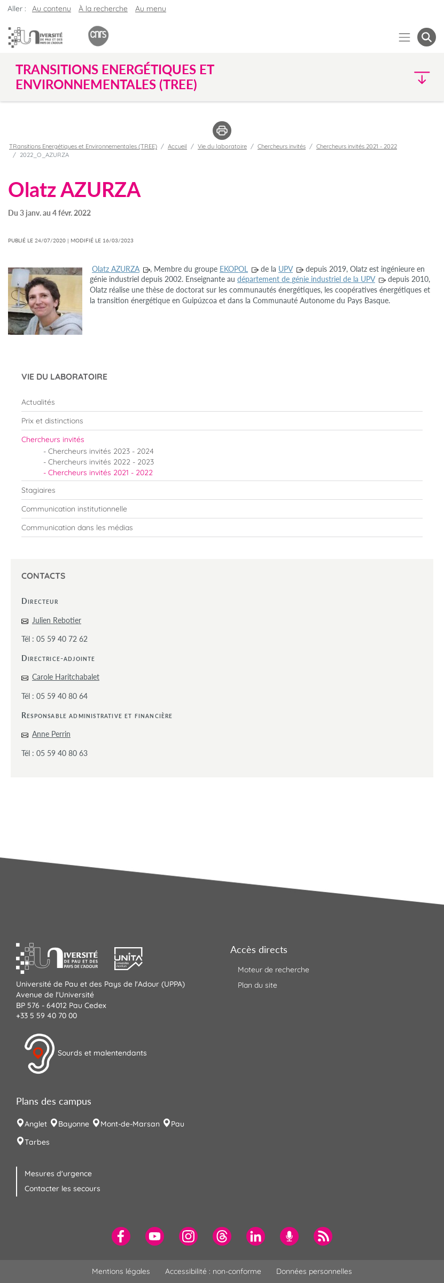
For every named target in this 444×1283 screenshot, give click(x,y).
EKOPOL (234, 268)
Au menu (150, 8)
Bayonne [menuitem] (73, 1124)
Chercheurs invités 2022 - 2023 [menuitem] (101, 462)
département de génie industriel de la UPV (306, 279)
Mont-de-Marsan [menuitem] (130, 1124)
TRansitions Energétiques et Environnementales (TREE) (83, 146)
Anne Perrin (51, 733)
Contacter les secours (62, 1188)
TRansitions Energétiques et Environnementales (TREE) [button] (114, 77)
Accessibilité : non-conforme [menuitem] (213, 1271)
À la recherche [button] (103, 8)
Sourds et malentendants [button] (85, 1054)
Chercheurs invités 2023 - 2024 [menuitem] (101, 451)
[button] (385, 77)
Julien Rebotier (56, 620)
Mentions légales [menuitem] (121, 1271)
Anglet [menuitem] (36, 1124)
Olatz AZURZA (115, 268)
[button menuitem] (426, 37)
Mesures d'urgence (58, 1173)
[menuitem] (222, 402)
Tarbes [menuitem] (37, 1142)
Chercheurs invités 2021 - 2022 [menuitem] (100, 472)
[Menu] (404, 37)
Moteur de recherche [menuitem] (273, 969)
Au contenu (51, 8)
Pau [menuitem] (177, 1124)
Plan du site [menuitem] (257, 985)
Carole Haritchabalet (65, 676)
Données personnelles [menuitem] (314, 1271)
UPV (285, 268)
